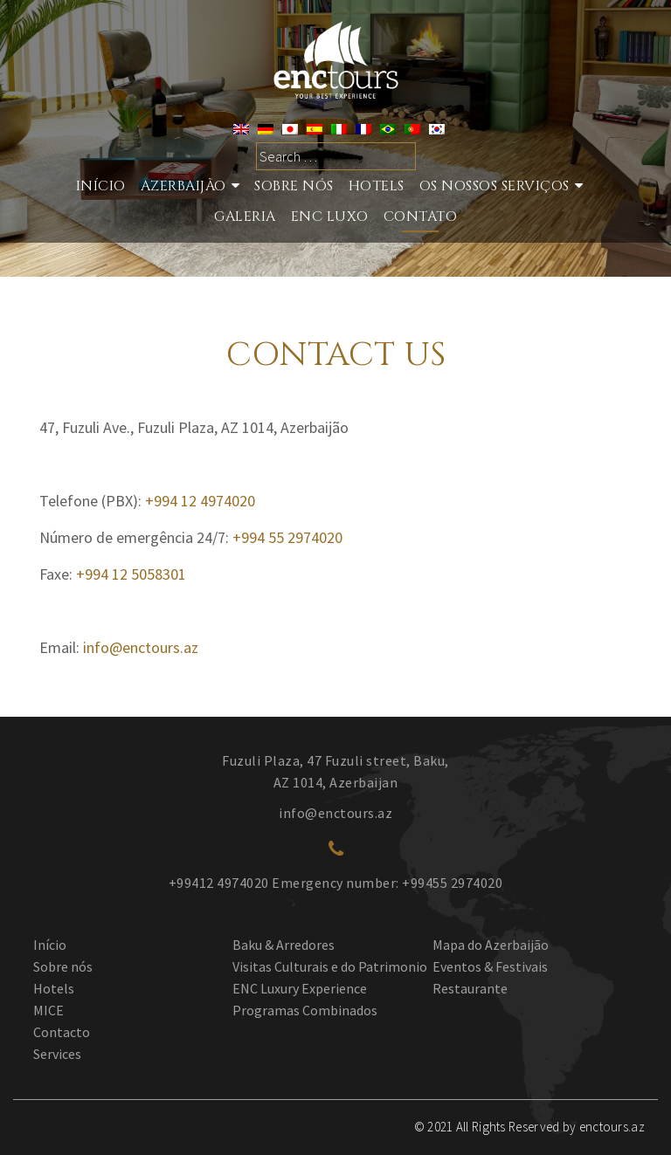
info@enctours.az (140, 647)
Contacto (61, 1032)
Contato (421, 216)
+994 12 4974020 (200, 501)
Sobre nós (294, 186)
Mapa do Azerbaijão (490, 944)
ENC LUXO (330, 216)
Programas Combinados (304, 1010)
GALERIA (245, 216)
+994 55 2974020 (287, 537)
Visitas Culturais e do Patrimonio (329, 966)
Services (57, 1053)
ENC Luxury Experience (299, 988)
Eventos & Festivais (490, 966)
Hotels (377, 186)
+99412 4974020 (219, 882)
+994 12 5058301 (131, 574)
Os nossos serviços (494, 186)
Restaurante (470, 988)
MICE (48, 1010)
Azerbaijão (183, 186)
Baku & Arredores (283, 944)
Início (101, 186)
